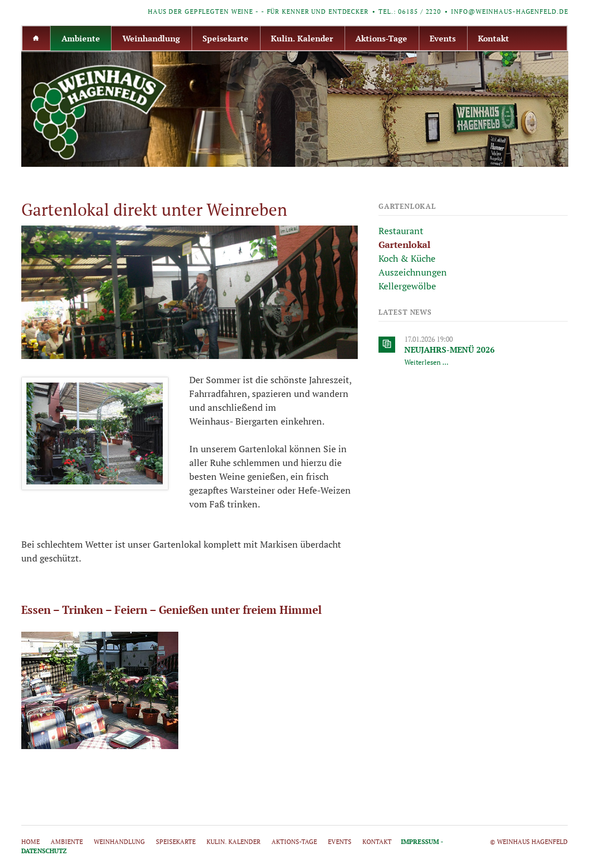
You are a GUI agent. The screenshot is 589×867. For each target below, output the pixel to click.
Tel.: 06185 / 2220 (409, 11)
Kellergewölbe (407, 286)
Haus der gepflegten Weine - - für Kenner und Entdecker (258, 11)
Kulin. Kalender (302, 38)
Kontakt (493, 38)
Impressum (420, 842)
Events (443, 38)
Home (36, 38)
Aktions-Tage (381, 38)
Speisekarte (225, 38)
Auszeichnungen (412, 272)
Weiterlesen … (426, 362)
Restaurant (400, 230)
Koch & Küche (406, 258)
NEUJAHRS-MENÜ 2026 (449, 349)
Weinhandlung (151, 38)
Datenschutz (44, 851)
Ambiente (81, 38)
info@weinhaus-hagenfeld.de (509, 11)
